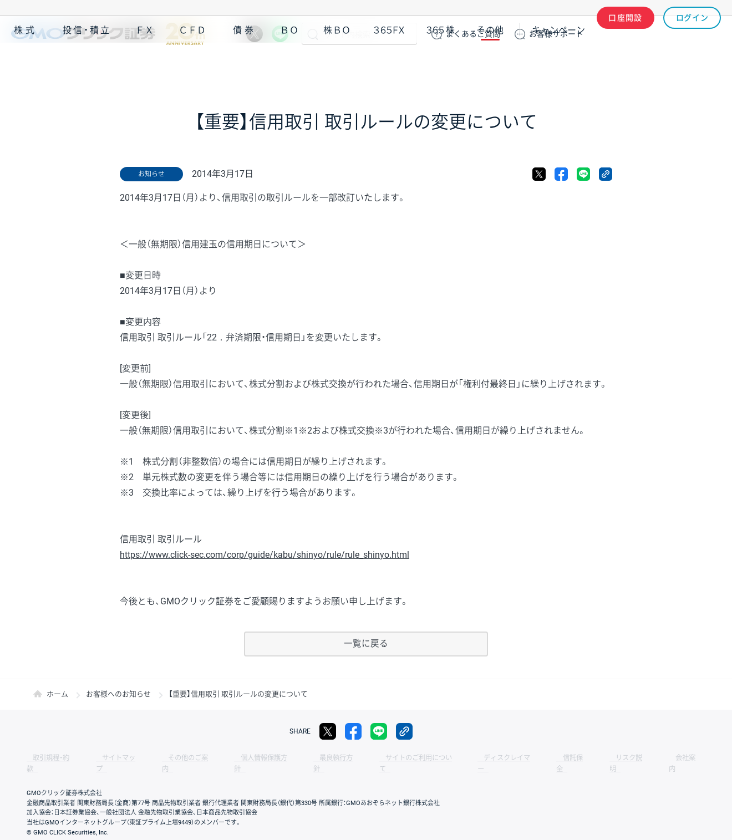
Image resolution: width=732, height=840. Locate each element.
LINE (280, 34)
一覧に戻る (366, 644)
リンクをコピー (605, 174)
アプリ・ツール (637, 65)
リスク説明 (552, 758)
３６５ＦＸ (389, 65)
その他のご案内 (166, 758)
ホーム (57, 694)
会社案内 (599, 758)
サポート (556, 33)
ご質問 (473, 33)
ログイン (692, 33)
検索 (313, 34)
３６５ (441, 65)
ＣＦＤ (192, 65)
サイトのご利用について (369, 758)
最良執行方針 (296, 758)
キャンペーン (558, 65)
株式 (25, 65)
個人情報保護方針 (233, 758)
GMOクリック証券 (108, 34)
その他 (490, 65)
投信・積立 (87, 65)
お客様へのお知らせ (118, 694)
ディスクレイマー (449, 758)
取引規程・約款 (48, 758)
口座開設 (625, 33)
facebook (561, 174)
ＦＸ (144, 65)
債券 (244, 65)
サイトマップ (106, 758)
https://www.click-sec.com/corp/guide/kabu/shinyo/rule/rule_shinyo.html (264, 554)
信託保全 (505, 758)
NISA (707, 65)
